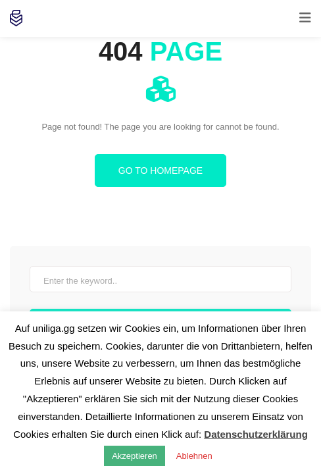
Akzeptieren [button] (134, 456)
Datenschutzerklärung (256, 434)
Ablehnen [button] (194, 456)
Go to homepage (160, 170)
